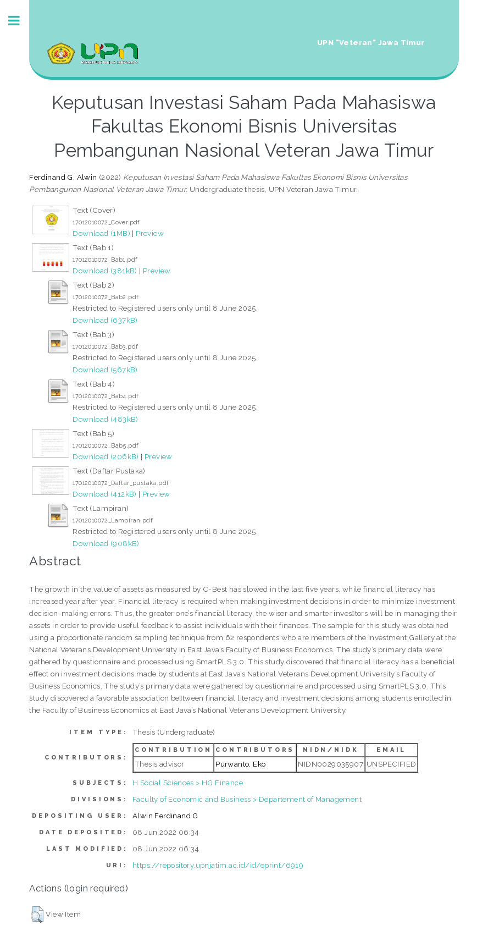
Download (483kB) (105, 419)
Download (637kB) (105, 320)
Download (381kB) (105, 270)
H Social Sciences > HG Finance (187, 782)
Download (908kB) (106, 543)
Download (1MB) (101, 233)
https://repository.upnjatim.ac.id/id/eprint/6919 (217, 865)
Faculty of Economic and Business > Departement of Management (247, 799)
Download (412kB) (104, 493)
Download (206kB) (105, 456)
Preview (150, 233)
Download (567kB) (105, 369)
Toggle (20, 20)
